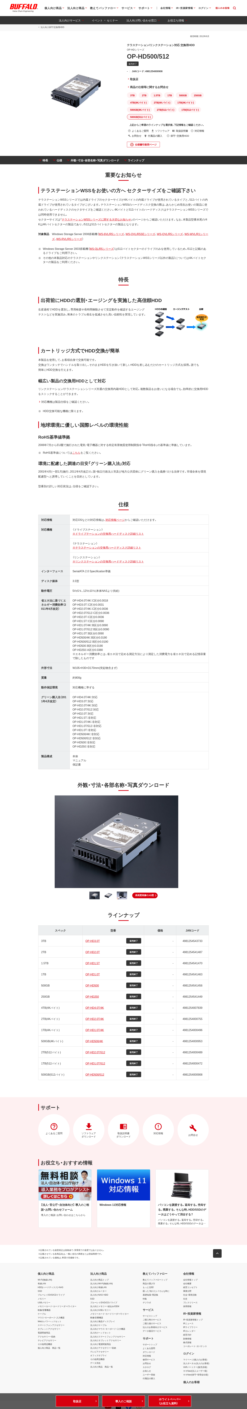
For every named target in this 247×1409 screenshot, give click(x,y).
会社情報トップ (190, 1280)
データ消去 (95, 1363)
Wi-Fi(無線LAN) (45, 1280)
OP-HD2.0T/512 (95, 1052)
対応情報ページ (114, 520)
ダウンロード (149, 1352)
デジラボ (147, 1302)
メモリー (42, 1298)
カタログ (147, 1367)
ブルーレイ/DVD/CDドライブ (51, 1295)
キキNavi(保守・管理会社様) (195, 1374)
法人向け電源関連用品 (100, 1344)
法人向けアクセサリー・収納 (103, 1348)
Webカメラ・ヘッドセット (49, 1321)
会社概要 (187, 1283)
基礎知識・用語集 (150, 1295)
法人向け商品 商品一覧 (101, 1367)
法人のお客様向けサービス (155, 1327)
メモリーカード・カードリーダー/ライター (57, 1306)
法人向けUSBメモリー (100, 1310)
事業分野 (187, 1291)
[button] (145, 895)
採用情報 (187, 1306)
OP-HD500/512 (94, 1074)
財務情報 (187, 1338)
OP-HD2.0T (92, 952)
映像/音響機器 (44, 1310)
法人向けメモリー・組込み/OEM (104, 1306)
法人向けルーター (98, 1291)
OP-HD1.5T (92, 963)
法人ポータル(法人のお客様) (196, 1363)
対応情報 (147, 1356)
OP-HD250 (92, 996)
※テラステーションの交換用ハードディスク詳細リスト (106, 547)
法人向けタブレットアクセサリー (105, 1340)
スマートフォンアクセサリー (51, 1325)
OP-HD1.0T (92, 974)
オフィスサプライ (98, 1355)
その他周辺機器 (45, 1344)
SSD (40, 1291)
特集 (145, 1298)
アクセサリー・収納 (46, 1336)
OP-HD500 (92, 985)
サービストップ (150, 1316)
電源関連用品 (44, 1332)
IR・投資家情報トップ (193, 1319)
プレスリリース (190, 1302)
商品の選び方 (149, 1283)
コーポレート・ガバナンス (195, 1346)
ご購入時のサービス (152, 1319)
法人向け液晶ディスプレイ (102, 1321)
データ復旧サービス (152, 1331)
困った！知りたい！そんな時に (156, 1291)
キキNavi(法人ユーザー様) (195, 1371)
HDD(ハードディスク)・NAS (50, 1287)
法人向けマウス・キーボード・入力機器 (107, 1329)
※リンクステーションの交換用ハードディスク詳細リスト (108, 561)
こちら (76, 452)
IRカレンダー (189, 1331)
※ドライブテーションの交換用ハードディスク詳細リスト (108, 533)
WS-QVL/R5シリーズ (169, 234)
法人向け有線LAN (98, 1287)
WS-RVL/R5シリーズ (69, 239)
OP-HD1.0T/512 (95, 1063)
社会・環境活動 (190, 1295)
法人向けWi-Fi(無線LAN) (101, 1283)
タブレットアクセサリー (49, 1329)
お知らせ (147, 1371)
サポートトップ (150, 1344)
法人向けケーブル (98, 1325)
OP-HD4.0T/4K (94, 1008)
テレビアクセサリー (47, 1340)
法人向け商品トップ (99, 1280)
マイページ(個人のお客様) (195, 1359)
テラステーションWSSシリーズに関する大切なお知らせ (96, 219)
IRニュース (188, 1323)
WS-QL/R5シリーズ (101, 249)
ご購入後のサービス (152, 1323)
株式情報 (187, 1342)
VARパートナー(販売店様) (195, 1367)
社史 (185, 1298)
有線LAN (42, 1283)
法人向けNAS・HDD (99, 1295)
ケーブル (42, 1314)
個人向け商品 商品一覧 (49, 1348)
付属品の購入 (149, 1378)
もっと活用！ (148, 1287)
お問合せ (147, 1363)
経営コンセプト (190, 1287)
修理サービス (149, 1359)
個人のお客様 (191, 1382)
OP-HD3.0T (92, 941)
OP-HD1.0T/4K (94, 1030)
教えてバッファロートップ (155, 1280)
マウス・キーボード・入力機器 (51, 1317)
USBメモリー (44, 1302)
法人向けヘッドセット (100, 1332)
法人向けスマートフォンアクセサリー (107, 1336)
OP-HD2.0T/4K (94, 1019)
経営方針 (187, 1335)
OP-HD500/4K (94, 1041)
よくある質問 (149, 1348)
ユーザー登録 (149, 1374)
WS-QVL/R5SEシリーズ (140, 234)
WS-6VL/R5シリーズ (111, 234)
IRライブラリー (190, 1327)
